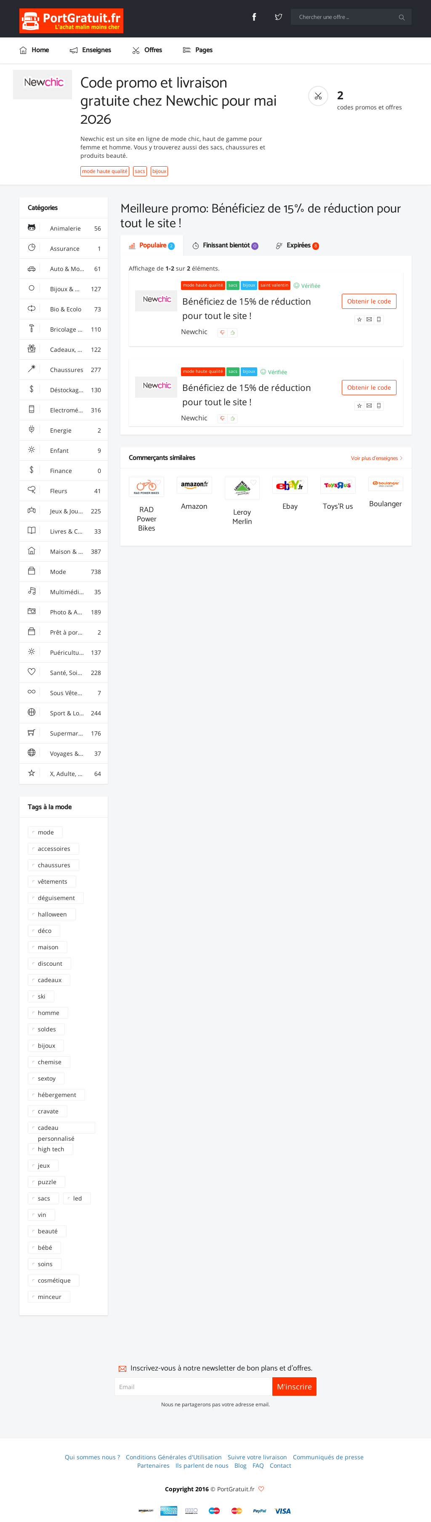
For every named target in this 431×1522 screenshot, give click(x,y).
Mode (64, 572)
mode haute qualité (105, 171)
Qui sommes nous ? (92, 1457)
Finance (64, 471)
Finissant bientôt (225, 245)
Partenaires (153, 1465)
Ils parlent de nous (202, 1465)
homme (48, 1013)
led (77, 1198)
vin (42, 1215)
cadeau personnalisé (56, 1129)
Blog (240, 1465)
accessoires (54, 849)
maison (48, 947)
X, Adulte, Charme (64, 774)
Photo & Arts (64, 612)
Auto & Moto (64, 269)
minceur (49, 1297)
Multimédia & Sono (66, 592)
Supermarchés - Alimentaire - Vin (68, 733)
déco (44, 931)
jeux (44, 1165)
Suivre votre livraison (257, 1457)
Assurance (64, 249)
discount (50, 963)
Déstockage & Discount (68, 390)
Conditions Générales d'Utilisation (174, 1457)
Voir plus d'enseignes (377, 458)
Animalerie (64, 228)
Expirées (297, 245)
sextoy (47, 1078)
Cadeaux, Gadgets (64, 350)
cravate (48, 1111)
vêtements (52, 881)
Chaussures (64, 370)
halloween (52, 914)
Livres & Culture (64, 531)
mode (46, 832)
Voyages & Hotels (64, 754)
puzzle (47, 1182)
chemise (49, 1062)
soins (45, 1264)
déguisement (56, 898)
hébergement (57, 1095)
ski (41, 996)
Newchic (195, 331)
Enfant (64, 451)
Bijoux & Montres (64, 289)
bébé (45, 1247)
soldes (47, 1029)
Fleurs (64, 491)
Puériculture (64, 653)
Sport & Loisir (64, 713)
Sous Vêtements (64, 693)
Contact (280, 1465)
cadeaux (49, 980)
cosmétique (54, 1280)
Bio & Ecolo (64, 309)
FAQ (258, 1465)
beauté (48, 1231)
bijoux (159, 171)
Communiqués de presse (328, 1457)
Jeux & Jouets (64, 511)
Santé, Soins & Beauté (68, 673)
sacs (140, 171)
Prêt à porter (64, 632)
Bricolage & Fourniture (68, 329)
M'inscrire (294, 1386)
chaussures (54, 865)
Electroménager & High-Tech (68, 410)
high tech (51, 1149)
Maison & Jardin (64, 552)
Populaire (152, 245)
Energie (64, 430)
